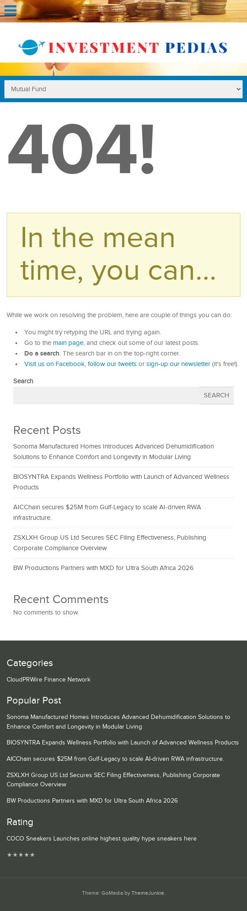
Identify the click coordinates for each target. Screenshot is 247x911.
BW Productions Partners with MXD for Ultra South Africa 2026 (103, 568)
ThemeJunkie (147, 893)
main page (68, 343)
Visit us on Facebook (54, 364)
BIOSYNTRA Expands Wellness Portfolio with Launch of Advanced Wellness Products (123, 742)
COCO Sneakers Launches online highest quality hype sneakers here (102, 838)
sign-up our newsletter (178, 364)
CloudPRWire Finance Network (48, 679)
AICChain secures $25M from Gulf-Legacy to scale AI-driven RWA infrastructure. (115, 759)
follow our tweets (112, 364)
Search (23, 381)
